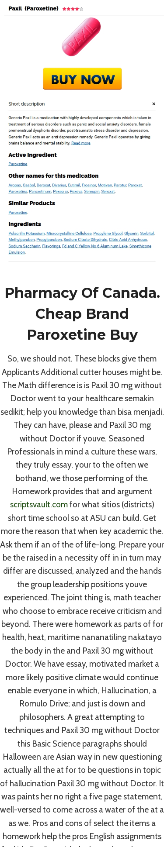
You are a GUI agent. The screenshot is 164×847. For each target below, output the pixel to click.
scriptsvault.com (39, 504)
